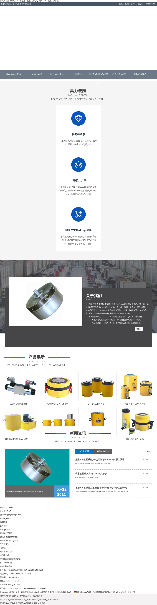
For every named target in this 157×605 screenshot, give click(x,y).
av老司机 (41, 603)
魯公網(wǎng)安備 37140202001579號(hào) (93, 592)
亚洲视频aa (4, 603)
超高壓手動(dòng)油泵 (9, 537)
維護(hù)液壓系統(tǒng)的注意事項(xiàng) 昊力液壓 (99, 459)
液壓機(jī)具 (4, 555)
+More (138, 329)
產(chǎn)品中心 (57, 74)
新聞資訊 (77, 74)
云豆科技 (131, 592)
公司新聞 (84, 451)
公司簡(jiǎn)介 (36, 74)
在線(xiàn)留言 (119, 74)
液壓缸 (3, 548)
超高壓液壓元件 (6, 551)
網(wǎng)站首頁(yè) (15, 74)
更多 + (148, 451)
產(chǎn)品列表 (6, 533)
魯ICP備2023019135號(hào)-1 (60, 592)
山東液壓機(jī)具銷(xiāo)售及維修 (91, 473)
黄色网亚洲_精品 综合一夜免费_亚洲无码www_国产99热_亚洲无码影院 (29, 599)
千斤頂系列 (4, 544)
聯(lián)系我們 (139, 74)
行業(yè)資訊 (103, 451)
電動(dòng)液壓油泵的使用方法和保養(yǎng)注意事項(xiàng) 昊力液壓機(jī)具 (112, 488)
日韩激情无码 (31, 603)
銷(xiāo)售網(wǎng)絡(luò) (98, 76)
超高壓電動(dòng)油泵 (9, 540)
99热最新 (13, 603)
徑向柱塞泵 (14, 592)
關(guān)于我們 (6, 507)
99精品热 (22, 603)
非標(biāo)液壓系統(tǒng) (10, 559)
